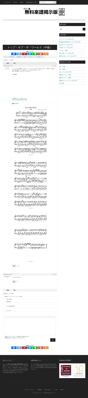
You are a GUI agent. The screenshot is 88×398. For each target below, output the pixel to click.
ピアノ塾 (56, 389)
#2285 (55, 65)
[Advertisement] (30, 34)
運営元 (62, 389)
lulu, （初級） (62, 69)
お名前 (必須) (8, 301)
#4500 (55, 274)
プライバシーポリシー (30, 389)
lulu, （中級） (62, 66)
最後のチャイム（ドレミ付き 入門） (68, 80)
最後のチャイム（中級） (65, 75)
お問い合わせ (48, 389)
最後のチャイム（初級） (65, 77)
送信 (53, 339)
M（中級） (62, 83)
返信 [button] (52, 65)
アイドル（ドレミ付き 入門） (67, 39)
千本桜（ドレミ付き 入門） (66, 47)
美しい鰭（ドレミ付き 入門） (67, 53)
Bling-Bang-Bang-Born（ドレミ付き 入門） (70, 42)
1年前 (36, 56)
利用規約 (40, 389)
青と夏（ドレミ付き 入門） (66, 44)
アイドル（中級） (64, 50)
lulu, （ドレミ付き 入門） (65, 72)
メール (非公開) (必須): (10, 306)
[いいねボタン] (14, 266)
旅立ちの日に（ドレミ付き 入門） (68, 56)
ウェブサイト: (9, 310)
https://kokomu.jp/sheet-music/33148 (19, 99)
